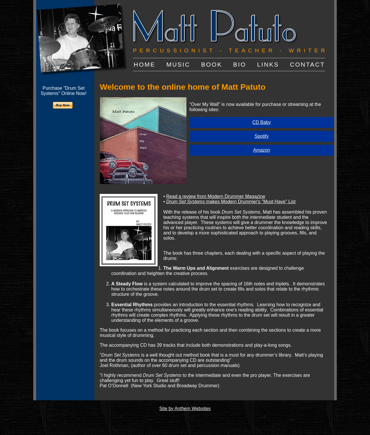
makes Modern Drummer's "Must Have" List (230, 201)
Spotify (262, 136)
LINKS (268, 64)
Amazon (261, 150)
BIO (239, 64)
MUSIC (178, 64)
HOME (145, 64)
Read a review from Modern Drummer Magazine (215, 196)
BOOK (211, 64)
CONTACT (307, 64)
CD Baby (261, 122)
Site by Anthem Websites (185, 408)
